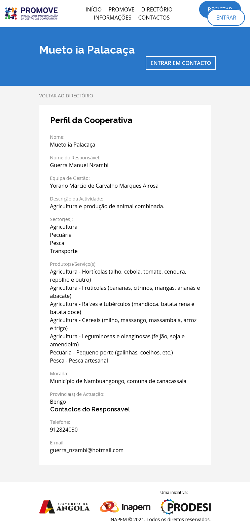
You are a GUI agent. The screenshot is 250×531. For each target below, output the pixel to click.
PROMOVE (121, 9)
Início (93, 9)
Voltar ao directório (66, 95)
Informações (113, 17)
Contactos (154, 17)
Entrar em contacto (180, 63)
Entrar (226, 17)
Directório (157, 9)
